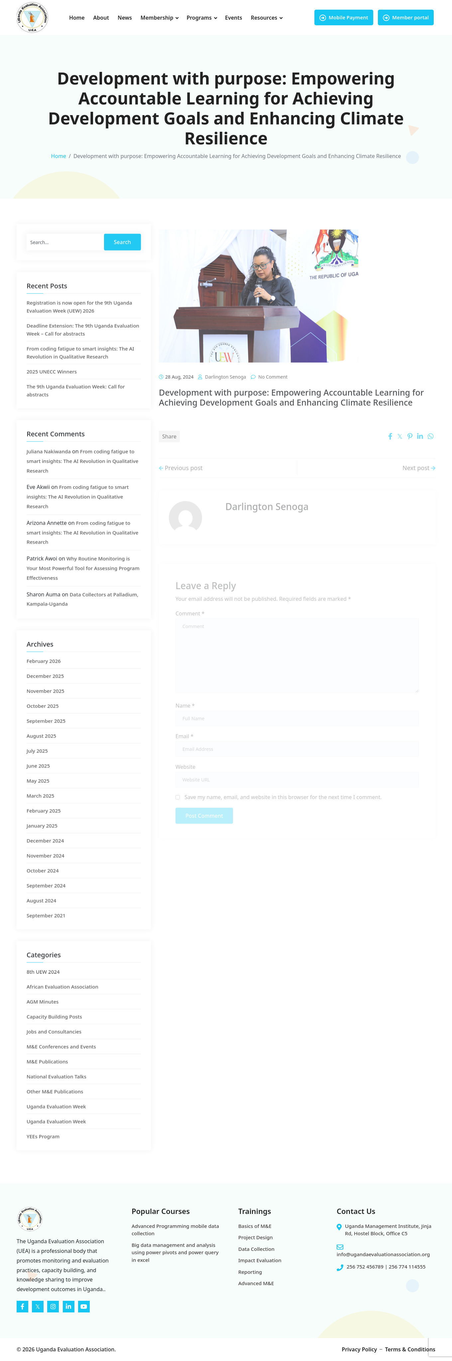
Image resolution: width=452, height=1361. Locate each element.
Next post (418, 479)
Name (185, 713)
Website (185, 774)
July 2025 (37, 764)
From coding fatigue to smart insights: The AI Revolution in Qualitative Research (82, 474)
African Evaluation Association (62, 1000)
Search (122, 255)
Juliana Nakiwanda (49, 464)
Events (233, 17)
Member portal (406, 17)
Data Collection (256, 1249)
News (125, 17)
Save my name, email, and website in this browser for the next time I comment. (283, 804)
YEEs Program (43, 1149)
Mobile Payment (343, 17)
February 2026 (44, 674)
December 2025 (45, 689)
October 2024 (43, 884)
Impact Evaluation (260, 1260)
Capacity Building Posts (54, 1030)
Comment (189, 620)
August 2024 (41, 914)
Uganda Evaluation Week (56, 1119)
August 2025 (41, 749)
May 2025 (38, 794)
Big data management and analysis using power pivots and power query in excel (175, 1252)
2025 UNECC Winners (52, 385)
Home (77, 17)
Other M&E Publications (55, 1105)
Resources (264, 17)
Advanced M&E (256, 1283)
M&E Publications (47, 1075)
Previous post (181, 479)
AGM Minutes (42, 1015)
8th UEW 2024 (43, 985)
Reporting (250, 1272)
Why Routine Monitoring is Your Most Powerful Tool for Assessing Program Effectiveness (83, 582)
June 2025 (38, 779)
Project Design (255, 1237)
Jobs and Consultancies (54, 1045)
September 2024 (46, 899)
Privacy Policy (359, 1349)
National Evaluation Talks (56, 1090)
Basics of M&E (255, 1226)
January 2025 (42, 839)
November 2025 (45, 704)
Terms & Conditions (410, 1349)
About (101, 17)
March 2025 (40, 809)
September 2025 (46, 734)
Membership (157, 17)
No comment (272, 392)
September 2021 (46, 929)
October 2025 (43, 719)
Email (184, 744)
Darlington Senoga (225, 392)
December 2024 (45, 854)
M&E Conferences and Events (61, 1060)
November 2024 (45, 869)
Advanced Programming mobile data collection (175, 1230)
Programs (199, 17)
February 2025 (44, 824)
